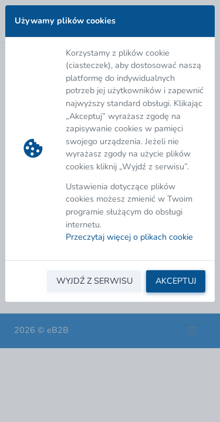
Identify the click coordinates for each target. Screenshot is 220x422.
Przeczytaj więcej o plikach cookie (129, 237)
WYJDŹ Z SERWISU (94, 281)
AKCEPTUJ (176, 281)
